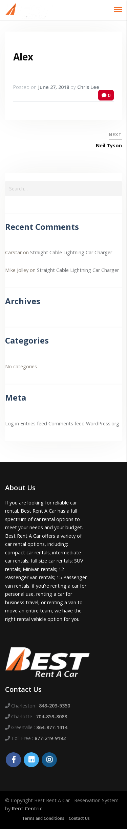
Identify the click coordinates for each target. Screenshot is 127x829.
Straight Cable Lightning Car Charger (71, 252)
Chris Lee (88, 87)
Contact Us (79, 818)
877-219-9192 (50, 738)
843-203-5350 (54, 705)
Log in (12, 423)
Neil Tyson (109, 145)
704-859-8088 (51, 716)
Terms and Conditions (43, 818)
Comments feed (66, 423)
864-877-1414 (51, 727)
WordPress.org (102, 423)
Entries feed (33, 423)
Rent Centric (27, 808)
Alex (23, 56)
